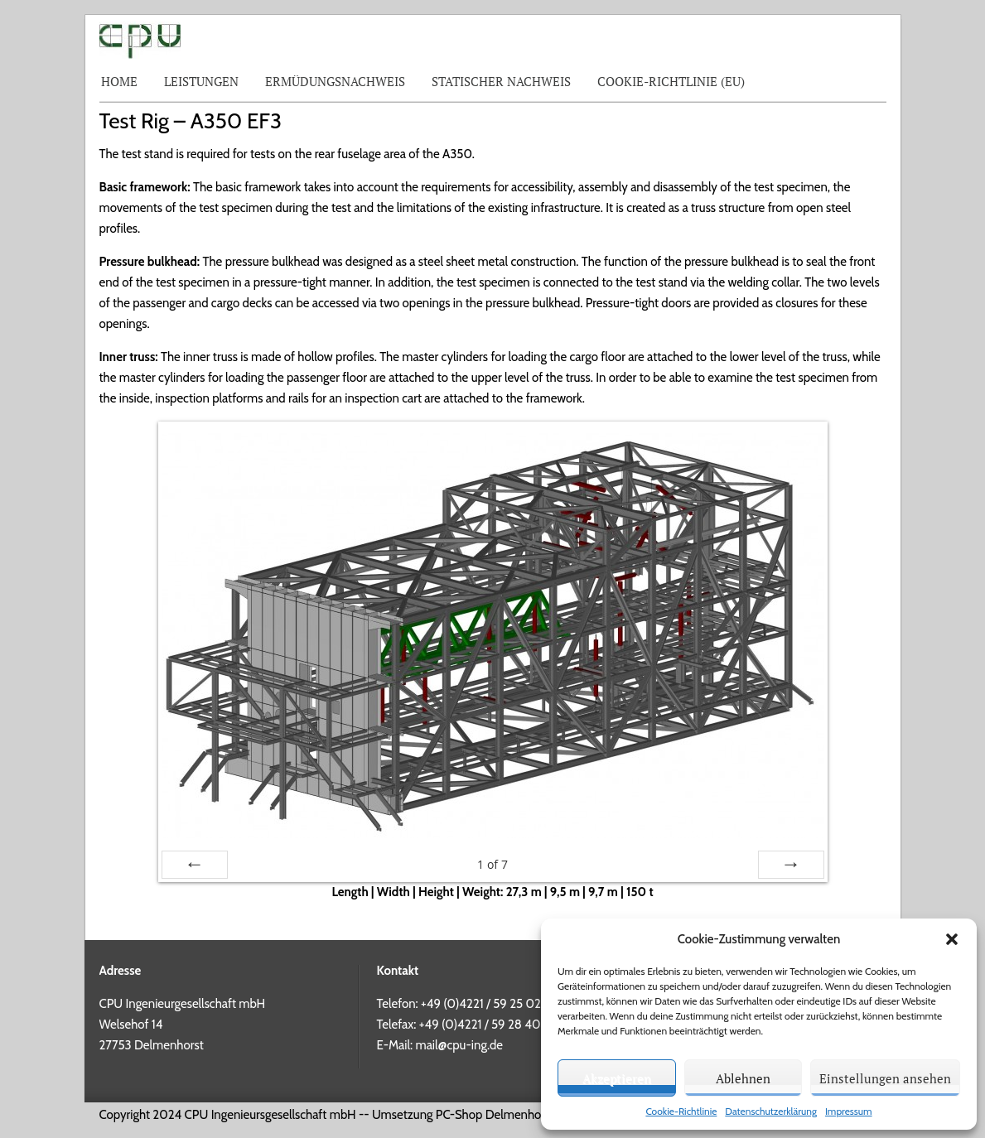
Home (119, 81)
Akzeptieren (616, 1078)
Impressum (848, 1111)
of (492, 864)
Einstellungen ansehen (885, 1078)
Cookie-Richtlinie (681, 1111)
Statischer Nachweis (501, 81)
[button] (952, 939)
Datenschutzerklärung (771, 1111)
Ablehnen (743, 1078)
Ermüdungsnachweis (335, 81)
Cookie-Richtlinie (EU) (671, 81)
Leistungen (201, 81)
